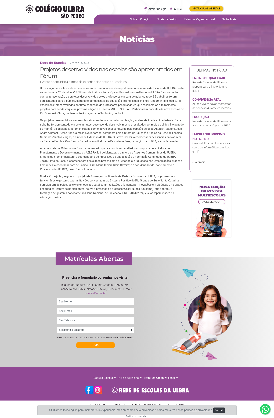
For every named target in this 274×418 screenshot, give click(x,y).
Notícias (137, 39)
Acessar (176, 9)
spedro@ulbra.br (95, 293)
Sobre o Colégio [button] (140, 19)
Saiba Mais (229, 19)
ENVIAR (95, 345)
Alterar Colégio (155, 9)
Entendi (219, 410)
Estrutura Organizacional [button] (200, 19)
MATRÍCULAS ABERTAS (206, 8)
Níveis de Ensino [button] (167, 19)
